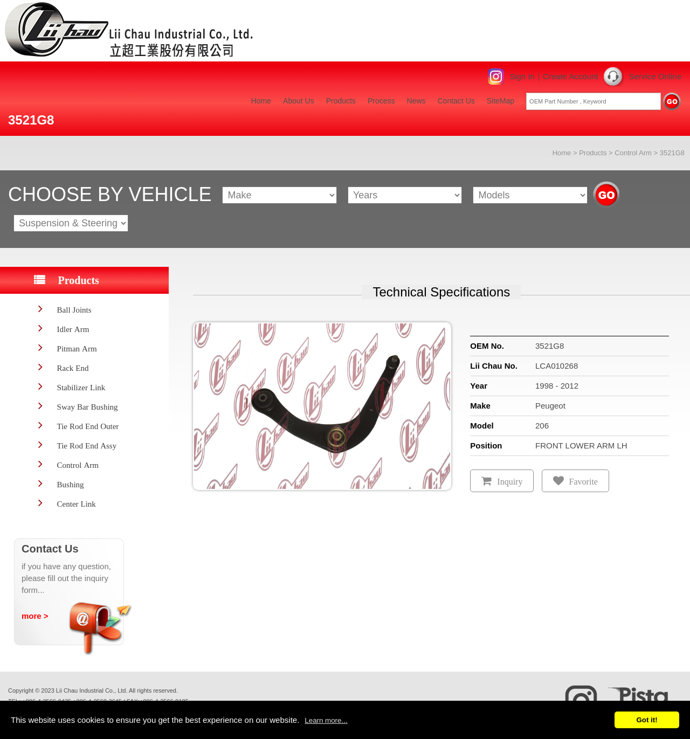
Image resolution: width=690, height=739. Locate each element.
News (415, 100)
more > (35, 615)
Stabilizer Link (81, 387)
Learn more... (326, 720)
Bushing (70, 484)
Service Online (655, 76)
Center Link (76, 504)
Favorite (583, 481)
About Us (298, 100)
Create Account (570, 76)
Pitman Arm (77, 348)
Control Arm (633, 153)
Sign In (522, 76)
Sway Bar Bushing (87, 407)
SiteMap (500, 100)
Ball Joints (74, 310)
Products (341, 100)
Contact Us (456, 100)
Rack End (73, 368)
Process (381, 100)
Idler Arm (73, 329)
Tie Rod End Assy (87, 445)
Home (261, 100)
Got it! (646, 720)
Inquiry (509, 481)
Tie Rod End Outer (88, 426)
